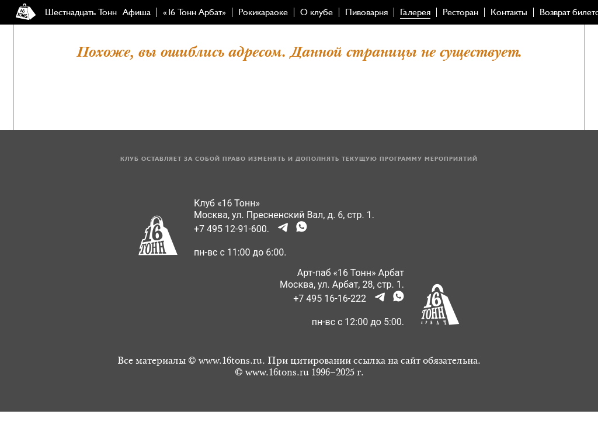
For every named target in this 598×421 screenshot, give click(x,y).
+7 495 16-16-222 (329, 298)
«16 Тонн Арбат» (194, 12)
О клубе (316, 12)
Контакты (509, 12)
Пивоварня (366, 12)
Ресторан (460, 12)
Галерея (415, 12)
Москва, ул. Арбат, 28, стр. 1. (342, 284)
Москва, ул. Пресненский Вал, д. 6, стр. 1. (284, 214)
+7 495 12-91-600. (231, 228)
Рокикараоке (263, 12)
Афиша (137, 12)
